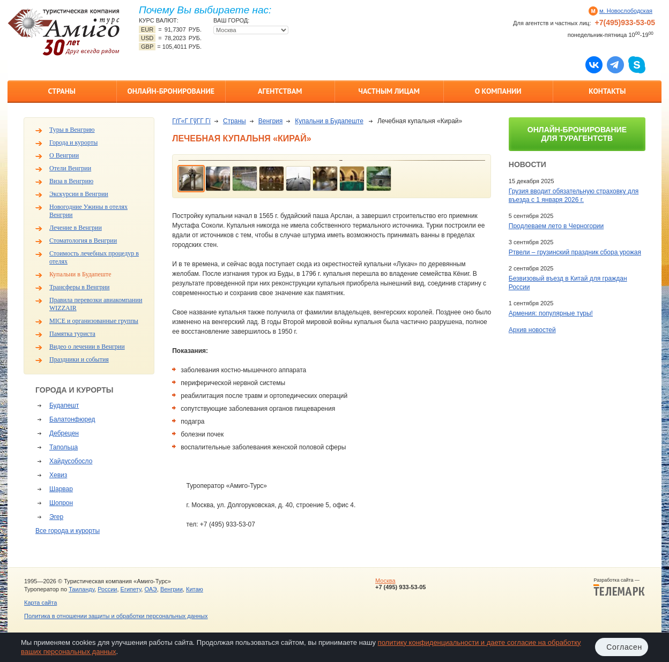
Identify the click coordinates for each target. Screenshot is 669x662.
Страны (62, 91)
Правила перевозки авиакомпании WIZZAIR (95, 304)
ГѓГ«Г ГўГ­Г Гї (191, 121)
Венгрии (171, 589)
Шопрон (61, 503)
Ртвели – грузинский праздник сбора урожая (575, 252)
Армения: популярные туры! (551, 313)
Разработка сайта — (619, 587)
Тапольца (63, 447)
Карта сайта (40, 602)
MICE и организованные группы (93, 321)
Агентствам (280, 91)
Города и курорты (73, 142)
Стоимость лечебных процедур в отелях (94, 257)
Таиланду (81, 589)
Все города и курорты (67, 531)
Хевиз (58, 475)
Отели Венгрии (70, 168)
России (107, 589)
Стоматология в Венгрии (83, 240)
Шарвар (61, 489)
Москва (385, 580)
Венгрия (270, 121)
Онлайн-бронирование (170, 91)
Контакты (607, 91)
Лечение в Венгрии (75, 227)
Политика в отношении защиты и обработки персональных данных (115, 616)
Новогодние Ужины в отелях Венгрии (88, 211)
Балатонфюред (72, 419)
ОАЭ (150, 589)
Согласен (624, 647)
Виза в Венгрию (71, 181)
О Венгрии (64, 155)
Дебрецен (64, 433)
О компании (498, 91)
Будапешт (64, 405)
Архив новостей (532, 330)
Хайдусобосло (70, 461)
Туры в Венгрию (72, 129)
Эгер (56, 517)
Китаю (194, 589)
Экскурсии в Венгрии (78, 194)
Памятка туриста (72, 333)
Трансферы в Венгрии (79, 287)
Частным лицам (389, 91)
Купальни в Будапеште (80, 274)
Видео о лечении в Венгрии (87, 346)
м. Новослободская (625, 10)
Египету (131, 589)
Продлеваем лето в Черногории (556, 226)
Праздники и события (79, 359)
